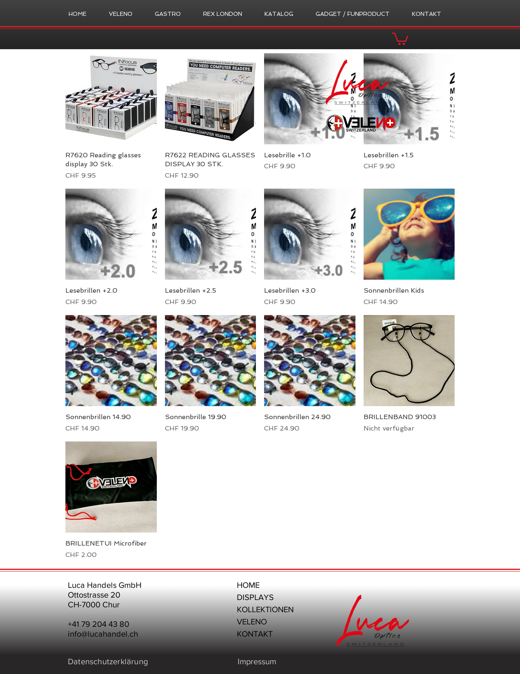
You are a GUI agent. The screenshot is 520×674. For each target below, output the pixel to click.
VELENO (252, 621)
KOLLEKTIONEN (265, 609)
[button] (400, 38)
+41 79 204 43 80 (98, 624)
